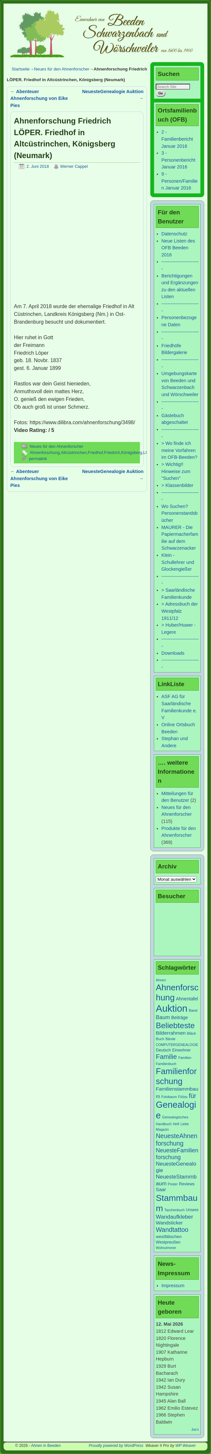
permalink (38, 458)
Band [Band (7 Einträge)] (193, 1010)
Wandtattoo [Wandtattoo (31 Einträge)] (172, 1229)
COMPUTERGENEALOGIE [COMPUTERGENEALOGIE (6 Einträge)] (177, 1045)
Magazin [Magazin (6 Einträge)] (162, 1129)
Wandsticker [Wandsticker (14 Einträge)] (169, 1222)
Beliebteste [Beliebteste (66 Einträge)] (175, 1025)
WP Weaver (185, 1445)
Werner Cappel (74, 166)
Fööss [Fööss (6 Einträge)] (182, 1097)
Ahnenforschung (45, 452)
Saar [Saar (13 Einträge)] (161, 1189)
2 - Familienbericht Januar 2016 (177, 138)
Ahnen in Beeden (46, 1445)
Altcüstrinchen (74, 452)
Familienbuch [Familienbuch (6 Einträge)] (166, 1064)
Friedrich (112, 452)
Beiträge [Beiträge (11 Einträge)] (179, 1017)
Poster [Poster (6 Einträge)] (173, 1184)
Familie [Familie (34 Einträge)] (166, 1056)
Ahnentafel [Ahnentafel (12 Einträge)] (187, 998)
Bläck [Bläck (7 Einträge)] (191, 1033)
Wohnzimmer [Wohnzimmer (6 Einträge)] (166, 1248)
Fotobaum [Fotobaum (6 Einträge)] (169, 1097)
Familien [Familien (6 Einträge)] (184, 1058)
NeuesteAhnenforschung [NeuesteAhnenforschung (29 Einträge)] (176, 1139)
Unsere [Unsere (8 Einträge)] (192, 1210)
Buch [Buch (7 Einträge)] (160, 1039)
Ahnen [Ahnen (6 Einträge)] (161, 980)
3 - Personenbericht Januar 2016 (178, 159)
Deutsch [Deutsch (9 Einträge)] (163, 1050)
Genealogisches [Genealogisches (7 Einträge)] (175, 1117)
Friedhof (95, 452)
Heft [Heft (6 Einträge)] (176, 1124)
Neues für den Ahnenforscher (62, 69)
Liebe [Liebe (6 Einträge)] (184, 1124)
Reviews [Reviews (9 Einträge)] (187, 1183)
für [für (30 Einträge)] (192, 1095)
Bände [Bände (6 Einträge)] (170, 1039)
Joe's (195, 1429)
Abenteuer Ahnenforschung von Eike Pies (39, 98)
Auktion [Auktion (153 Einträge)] (171, 1008)
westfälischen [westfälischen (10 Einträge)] (169, 1236)
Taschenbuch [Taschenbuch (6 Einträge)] (174, 1210)
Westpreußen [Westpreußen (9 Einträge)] (168, 1242)
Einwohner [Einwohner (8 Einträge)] (181, 1050)
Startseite (21, 69)
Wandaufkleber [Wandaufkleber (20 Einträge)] (174, 1216)
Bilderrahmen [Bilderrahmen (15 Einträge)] (170, 1033)
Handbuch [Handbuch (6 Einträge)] (164, 1124)
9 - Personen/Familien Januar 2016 (180, 180)
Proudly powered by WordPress (116, 1445)
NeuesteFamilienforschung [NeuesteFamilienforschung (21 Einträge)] (177, 1153)
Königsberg (131, 452)
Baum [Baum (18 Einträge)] (163, 1017)
